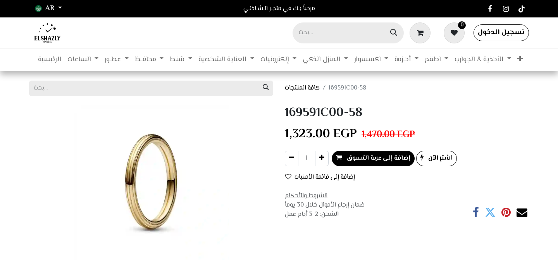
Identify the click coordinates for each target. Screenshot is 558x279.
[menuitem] (49, 60)
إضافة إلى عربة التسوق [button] (373, 158)
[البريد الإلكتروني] (522, 212)
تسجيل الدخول (501, 32)
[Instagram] (506, 9)
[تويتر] (490, 212)
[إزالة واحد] (291, 158)
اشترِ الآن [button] (436, 158)
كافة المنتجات (302, 88)
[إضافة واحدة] (322, 158)
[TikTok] (522, 9)
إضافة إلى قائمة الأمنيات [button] (320, 177)
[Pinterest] (506, 212)
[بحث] (394, 32)
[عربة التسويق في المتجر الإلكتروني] (421, 32)
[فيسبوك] (490, 9)
